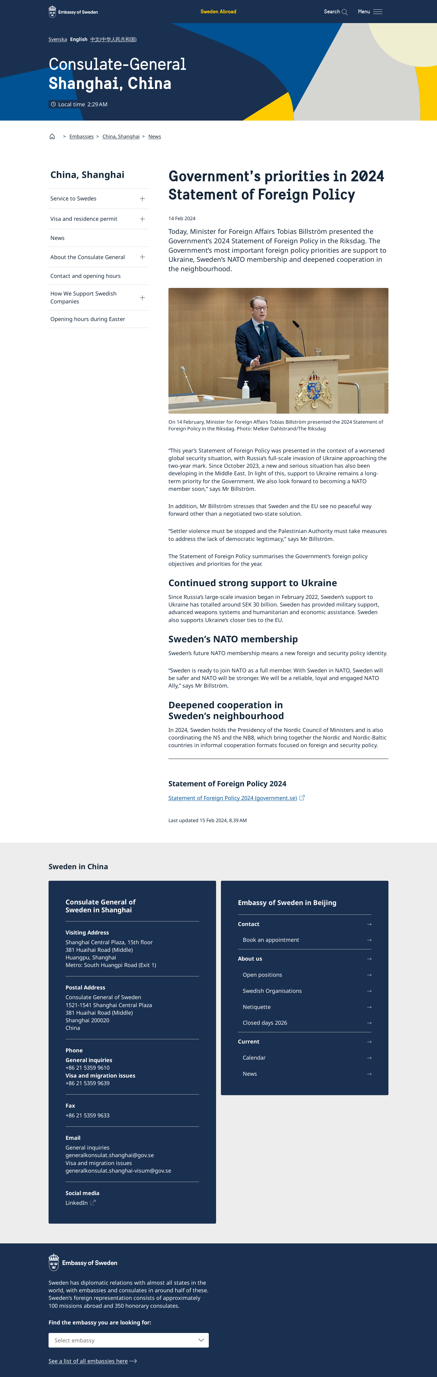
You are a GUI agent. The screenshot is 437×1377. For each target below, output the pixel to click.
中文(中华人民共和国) (113, 39)
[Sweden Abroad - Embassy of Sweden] (79, 11)
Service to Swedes (73, 198)
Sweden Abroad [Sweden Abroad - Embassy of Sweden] (218, 11)
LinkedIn (77, 1202)
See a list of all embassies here (88, 1361)
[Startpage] (55, 136)
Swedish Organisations (272, 990)
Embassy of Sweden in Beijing (287, 902)
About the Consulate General (87, 256)
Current (248, 1041)
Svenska (58, 39)
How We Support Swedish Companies (83, 297)
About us (250, 958)
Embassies (81, 136)
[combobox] (129, 1340)
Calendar (254, 1057)
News (154, 136)
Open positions (262, 974)
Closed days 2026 (265, 1023)
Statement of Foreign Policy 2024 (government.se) (232, 797)
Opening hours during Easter (87, 318)
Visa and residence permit (83, 218)
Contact (248, 924)
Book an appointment (271, 940)
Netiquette (257, 1006)
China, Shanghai (121, 136)
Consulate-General (117, 73)
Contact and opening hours (85, 275)
